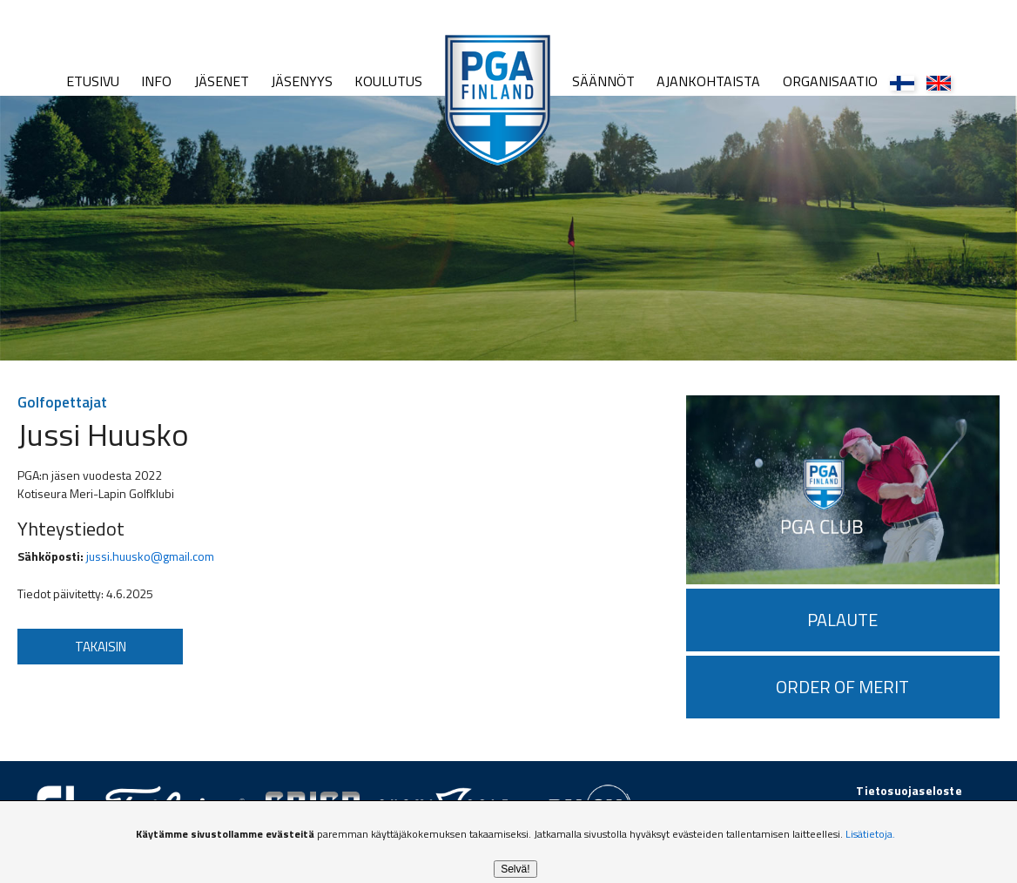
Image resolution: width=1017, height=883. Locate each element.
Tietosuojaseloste (908, 790)
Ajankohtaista (708, 81)
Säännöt (603, 81)
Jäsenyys (302, 81)
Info (156, 81)
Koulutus (388, 81)
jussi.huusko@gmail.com (150, 556)
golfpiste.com (921, 808)
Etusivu (92, 81)
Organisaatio (830, 81)
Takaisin (100, 647)
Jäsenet (221, 81)
